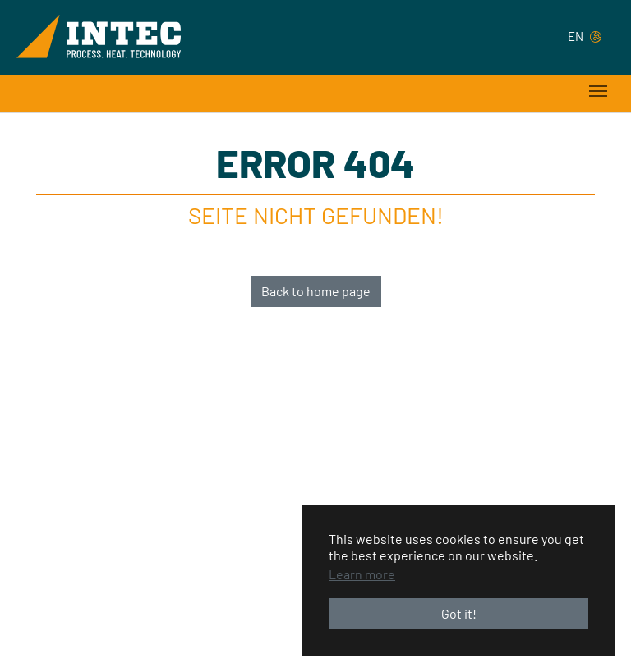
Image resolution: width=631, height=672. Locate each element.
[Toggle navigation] (598, 91)
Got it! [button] (459, 613)
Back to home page (316, 291)
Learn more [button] (362, 574)
